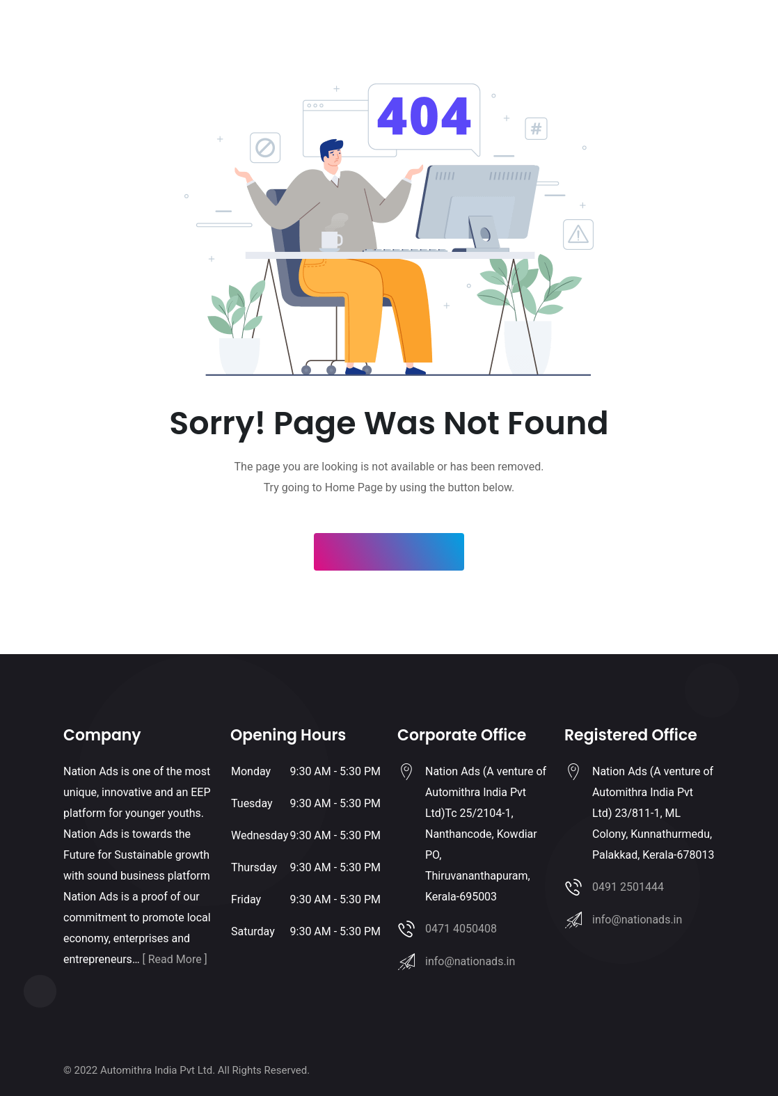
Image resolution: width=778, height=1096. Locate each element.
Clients (395, 35)
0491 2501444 (628, 887)
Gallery (441, 35)
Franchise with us (322, 35)
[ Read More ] (175, 959)
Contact (489, 35)
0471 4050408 (461, 928)
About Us (543, 35)
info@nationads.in (470, 961)
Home (252, 35)
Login (667, 35)
